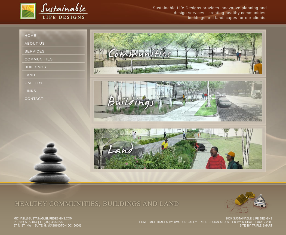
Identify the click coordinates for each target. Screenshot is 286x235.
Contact (34, 99)
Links (30, 91)
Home (30, 35)
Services (35, 51)
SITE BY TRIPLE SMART (256, 225)
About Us (35, 43)
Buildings (35, 67)
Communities (39, 59)
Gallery (34, 83)
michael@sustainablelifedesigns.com (43, 218)
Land (30, 75)
